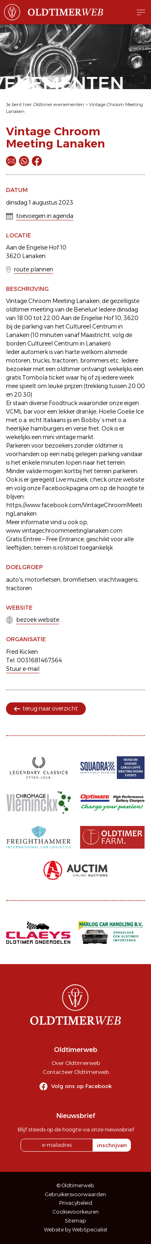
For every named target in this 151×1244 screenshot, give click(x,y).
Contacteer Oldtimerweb (76, 1072)
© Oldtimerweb (75, 1185)
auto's (14, 579)
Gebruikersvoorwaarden (75, 1194)
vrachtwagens (118, 579)
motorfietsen (42, 579)
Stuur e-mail (22, 668)
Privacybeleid (75, 1203)
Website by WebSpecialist (76, 1230)
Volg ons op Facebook (81, 1086)
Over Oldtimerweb (76, 1063)
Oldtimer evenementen (58, 104)
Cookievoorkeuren (76, 1212)
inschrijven (112, 1145)
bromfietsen (79, 579)
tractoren (19, 588)
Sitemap (75, 1221)
